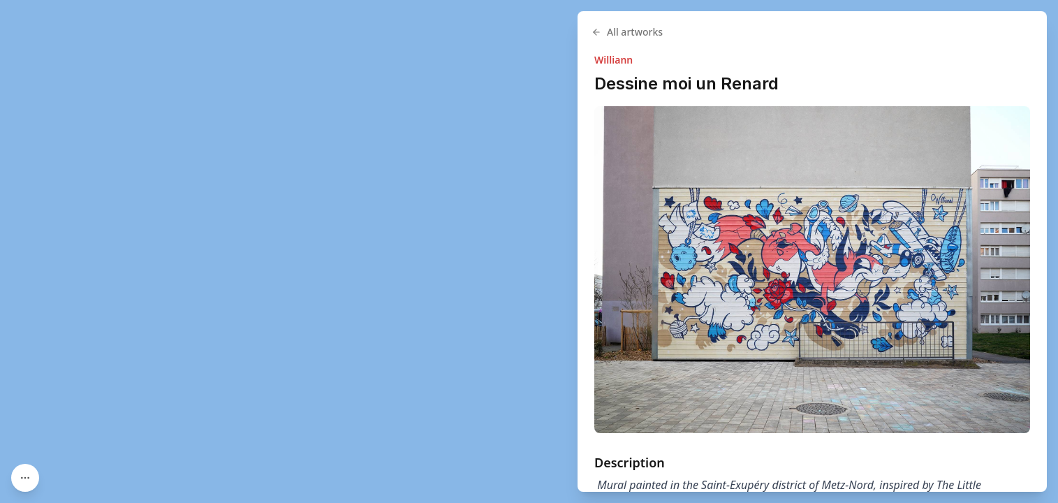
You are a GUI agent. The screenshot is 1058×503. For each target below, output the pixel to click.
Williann (613, 59)
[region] (529, 251)
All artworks (627, 31)
